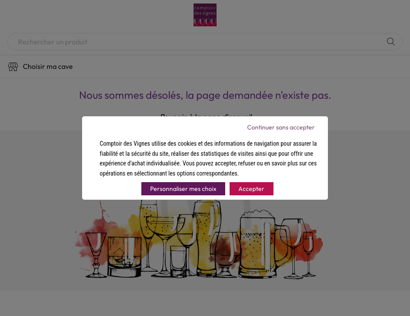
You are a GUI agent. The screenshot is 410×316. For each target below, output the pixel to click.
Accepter (251, 189)
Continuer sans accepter (281, 127)
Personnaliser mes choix (183, 189)
